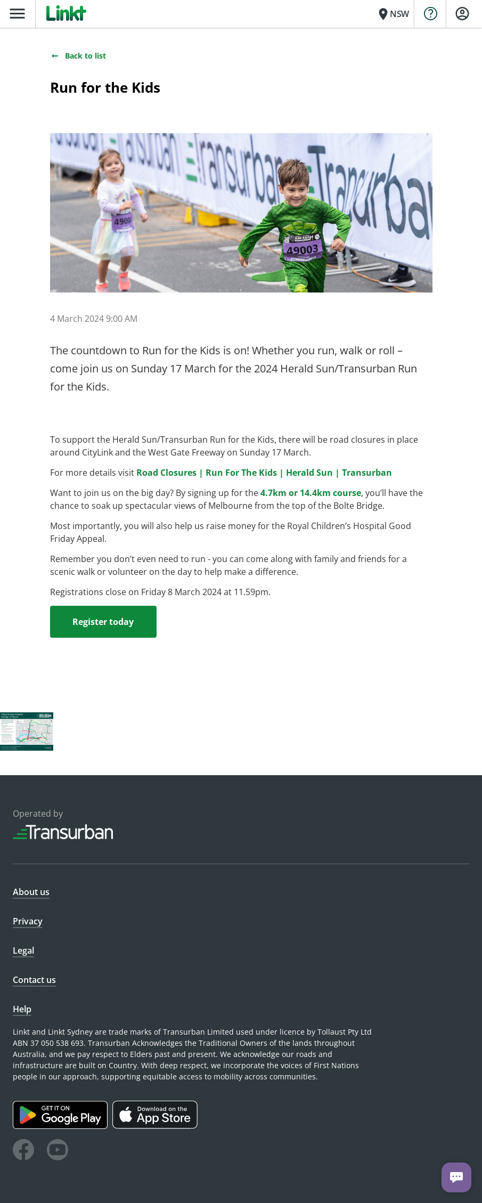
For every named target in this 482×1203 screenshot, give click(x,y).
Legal (23, 950)
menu (17, 13)
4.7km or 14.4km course (310, 493)
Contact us (34, 980)
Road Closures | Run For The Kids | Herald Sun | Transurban (264, 472)
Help (22, 1009)
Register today (103, 622)
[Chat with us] (456, 1177)
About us (31, 892)
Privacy (28, 921)
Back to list (78, 56)
